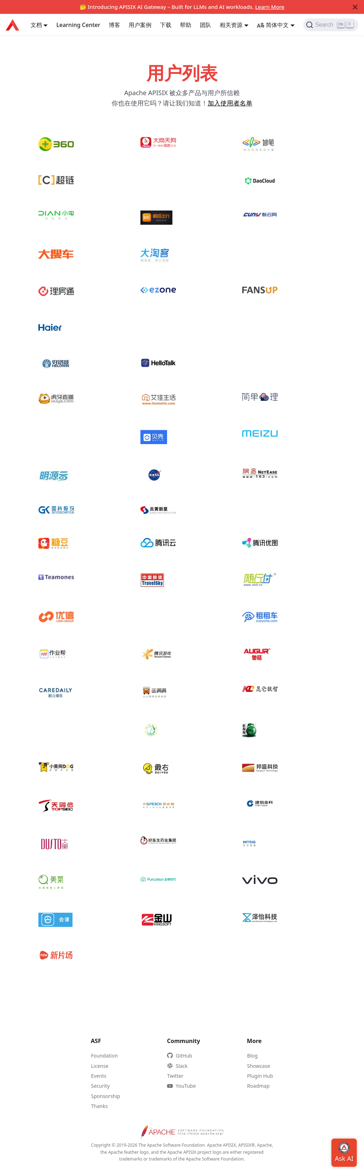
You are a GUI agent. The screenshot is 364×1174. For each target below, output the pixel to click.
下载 (165, 25)
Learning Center (78, 25)
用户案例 (140, 25)
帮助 (185, 25)
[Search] (330, 24)
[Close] (355, 7)
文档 (36, 25)
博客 (114, 25)
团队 (205, 25)
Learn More (269, 6)
